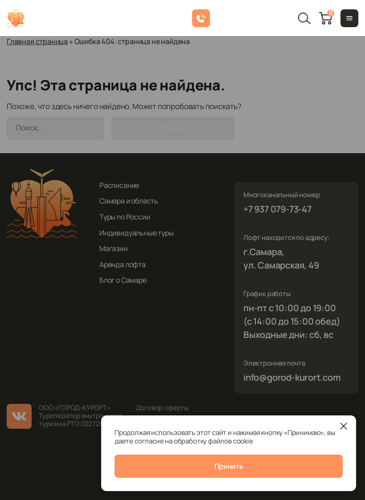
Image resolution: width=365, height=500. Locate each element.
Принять (228, 466)
